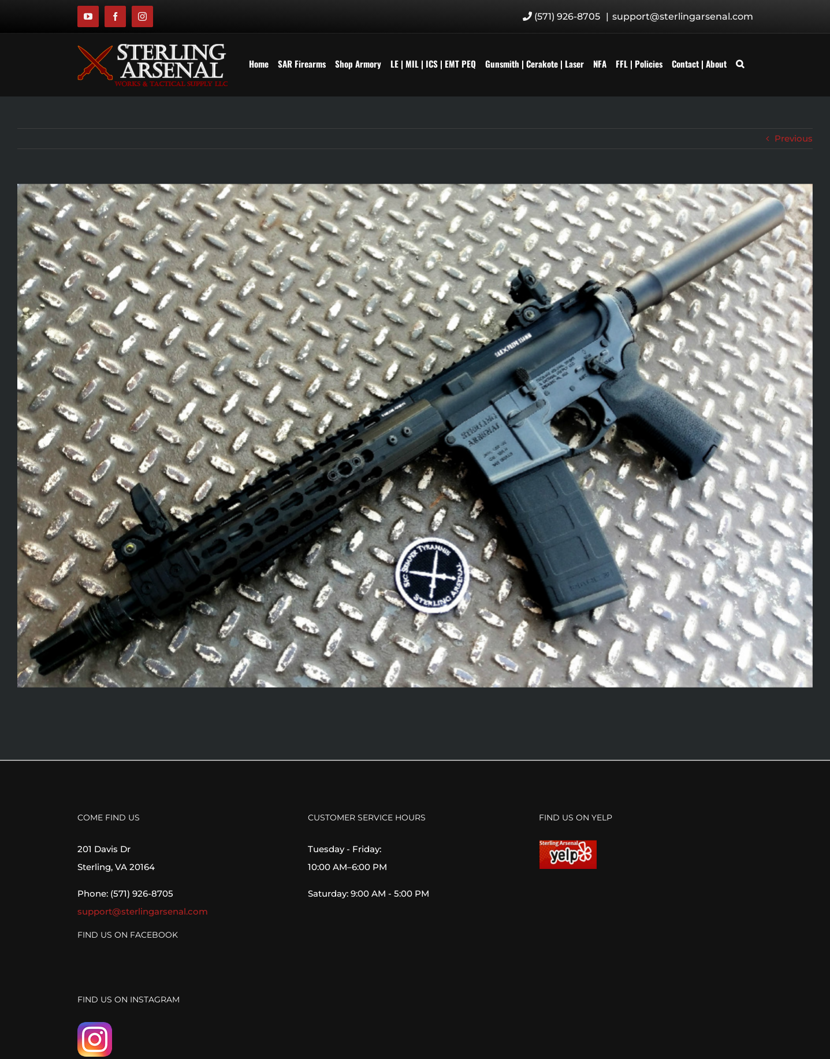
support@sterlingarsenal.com (682, 16)
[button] (740, 63)
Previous (794, 138)
